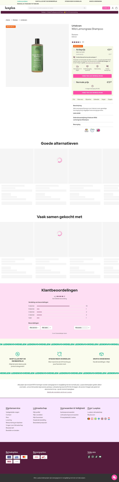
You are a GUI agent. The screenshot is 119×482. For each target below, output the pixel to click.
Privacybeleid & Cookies (68, 417)
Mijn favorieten (38, 417)
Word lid (106, 8)
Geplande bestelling (39, 420)
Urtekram (24, 20)
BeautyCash (10, 428)
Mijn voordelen (38, 415)
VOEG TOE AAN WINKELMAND (92, 76)
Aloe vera (80, 99)
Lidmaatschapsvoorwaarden (69, 415)
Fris (74, 99)
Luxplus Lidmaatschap (94, 412)
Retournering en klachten (14, 423)
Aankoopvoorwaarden (67, 412)
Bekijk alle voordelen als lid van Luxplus (59, 392)
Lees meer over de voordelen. (93, 63)
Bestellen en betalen (12, 430)
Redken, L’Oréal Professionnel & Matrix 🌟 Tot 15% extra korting (59, 12)
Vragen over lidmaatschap (14, 425)
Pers (7, 417)
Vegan (103, 99)
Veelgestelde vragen (12, 412)
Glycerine (88, 99)
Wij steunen (91, 415)
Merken (15, 20)
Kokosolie (96, 99)
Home (8, 20)
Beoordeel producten (40, 423)
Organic (110, 99)
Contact (8, 415)
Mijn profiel (36, 412)
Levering (9, 420)
